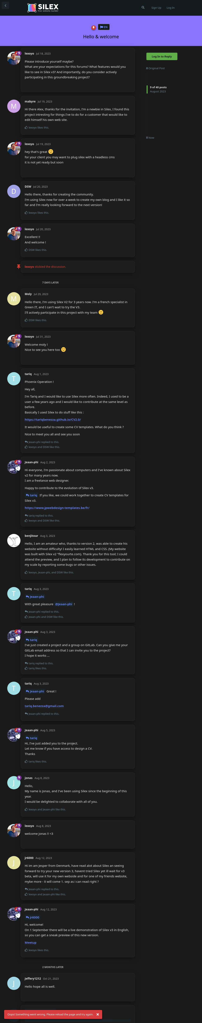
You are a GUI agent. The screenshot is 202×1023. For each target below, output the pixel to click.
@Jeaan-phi (63, 604)
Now (150, 137)
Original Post (155, 68)
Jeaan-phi (37, 596)
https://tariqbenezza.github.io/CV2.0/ (53, 419)
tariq (33, 495)
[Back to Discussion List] (5, 5)
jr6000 (34, 917)
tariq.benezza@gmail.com (44, 706)
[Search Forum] (143, 7)
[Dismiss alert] (98, 1014)
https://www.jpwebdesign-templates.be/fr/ (57, 508)
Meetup (31, 942)
